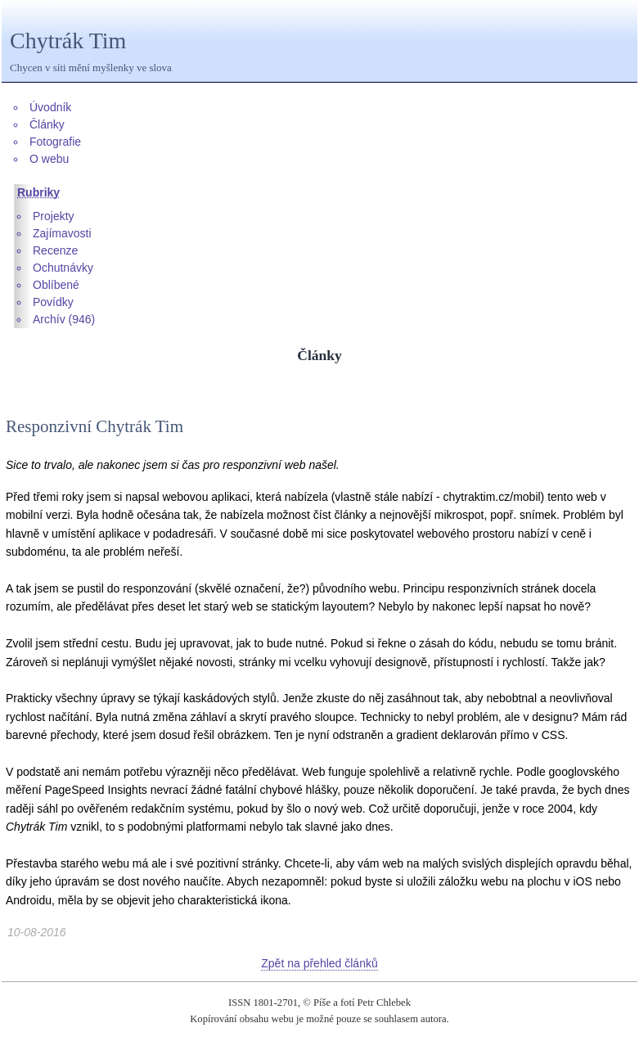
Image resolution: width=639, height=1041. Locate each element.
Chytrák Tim (68, 40)
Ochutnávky (63, 267)
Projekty (53, 216)
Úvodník (50, 107)
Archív (49, 319)
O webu (49, 158)
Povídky (53, 302)
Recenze (55, 250)
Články (47, 124)
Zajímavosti (62, 233)
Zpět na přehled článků (319, 963)
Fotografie (55, 141)
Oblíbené (56, 284)
